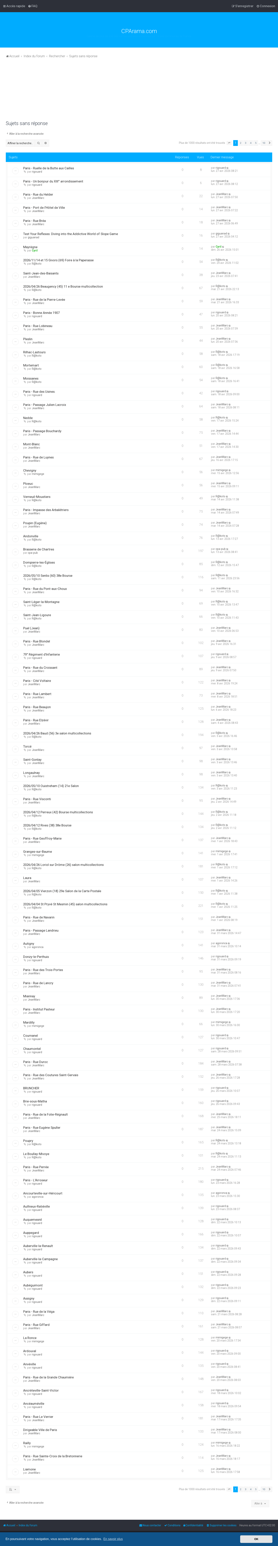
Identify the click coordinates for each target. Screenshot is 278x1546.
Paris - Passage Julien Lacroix (44, 405)
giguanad (33, 237)
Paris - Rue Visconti (37, 799)
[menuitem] (32, 6)
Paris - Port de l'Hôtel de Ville (44, 208)
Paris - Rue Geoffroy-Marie (42, 838)
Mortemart (31, 365)
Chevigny (29, 470)
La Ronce (29, 1338)
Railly (27, 1443)
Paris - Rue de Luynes (38, 457)
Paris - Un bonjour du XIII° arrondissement (53, 181)
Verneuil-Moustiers (36, 497)
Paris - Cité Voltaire (37, 681)
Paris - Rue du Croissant (40, 668)
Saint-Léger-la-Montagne (41, 602)
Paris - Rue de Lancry (38, 983)
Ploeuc (28, 484)
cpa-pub (33, 552)
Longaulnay (31, 773)
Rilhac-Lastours (34, 352)
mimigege (38, 473)
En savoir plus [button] (113, 1539)
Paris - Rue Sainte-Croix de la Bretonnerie (52, 1456)
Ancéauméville (33, 1403)
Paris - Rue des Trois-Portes (43, 970)
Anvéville (29, 1364)
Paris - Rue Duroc (35, 1062)
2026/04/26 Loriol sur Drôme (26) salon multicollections (63, 865)
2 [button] (240, 142)
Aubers (28, 1272)
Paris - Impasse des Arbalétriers (46, 510)
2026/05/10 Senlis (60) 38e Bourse (47, 576)
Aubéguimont (33, 1285)
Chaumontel (32, 1049)
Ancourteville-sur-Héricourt (42, 1193)
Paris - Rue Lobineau (37, 326)
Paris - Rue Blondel (36, 641)
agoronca (37, 947)
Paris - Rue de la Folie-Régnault (45, 1114)
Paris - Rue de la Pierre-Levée (44, 300)
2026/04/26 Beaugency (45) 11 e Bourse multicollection (63, 286)
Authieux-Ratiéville (36, 1206)
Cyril (35, 250)
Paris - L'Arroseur (35, 1180)
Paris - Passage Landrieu (40, 930)
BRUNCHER (31, 1088)
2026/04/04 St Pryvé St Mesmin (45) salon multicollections (65, 904)
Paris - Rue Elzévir (36, 720)
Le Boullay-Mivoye (36, 1154)
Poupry (28, 1141)
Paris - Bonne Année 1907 (41, 313)
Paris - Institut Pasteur (39, 1009)
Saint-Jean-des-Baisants (40, 273)
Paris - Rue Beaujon (37, 707)
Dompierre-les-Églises (39, 562)
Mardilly (29, 1022)
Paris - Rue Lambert (37, 694)
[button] (229, 143)
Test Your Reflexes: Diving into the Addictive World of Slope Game (70, 234)
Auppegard (31, 1233)
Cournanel (30, 1035)
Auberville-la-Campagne (40, 1259)
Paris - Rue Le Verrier (38, 1417)
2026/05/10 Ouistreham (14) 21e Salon (51, 786)
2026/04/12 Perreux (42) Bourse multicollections (58, 812)
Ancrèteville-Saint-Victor (41, 1390)
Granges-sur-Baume (37, 851)
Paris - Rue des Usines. (39, 392)
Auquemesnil (32, 1219)
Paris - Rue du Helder (38, 194)
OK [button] (256, 1539)
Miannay (29, 996)
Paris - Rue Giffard (36, 1325)
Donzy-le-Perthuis (36, 957)
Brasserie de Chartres (38, 549)
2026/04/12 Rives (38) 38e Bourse (47, 825)
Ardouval (29, 1351)
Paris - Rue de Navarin (38, 917)
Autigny (28, 943)
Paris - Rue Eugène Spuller (41, 1127)
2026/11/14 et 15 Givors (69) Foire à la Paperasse (58, 260)
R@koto (37, 263)
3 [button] (245, 142)
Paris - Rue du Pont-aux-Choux (45, 589)
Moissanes (30, 378)
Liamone (29, 1469)
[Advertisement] (139, 92)
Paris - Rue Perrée (36, 1167)
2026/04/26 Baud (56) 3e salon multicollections (57, 733)
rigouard (37, 171)
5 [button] (255, 142)
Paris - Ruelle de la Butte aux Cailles (48, 168)
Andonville (30, 536)
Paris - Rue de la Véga (38, 1311)
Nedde (28, 418)
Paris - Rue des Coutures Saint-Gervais (50, 1075)
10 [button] (263, 142)
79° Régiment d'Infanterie (41, 654)
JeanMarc (38, 197)
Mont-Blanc (31, 444)
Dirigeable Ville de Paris (40, 1430)
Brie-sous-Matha (35, 1101)
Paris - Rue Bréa (34, 221)
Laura (27, 878)
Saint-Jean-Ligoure (37, 615)
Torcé (27, 746)
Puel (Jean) (31, 628)
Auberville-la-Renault (38, 1246)
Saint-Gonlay (32, 760)
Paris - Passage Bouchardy (42, 431)
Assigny (28, 1298)
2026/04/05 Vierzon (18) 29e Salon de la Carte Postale (62, 891)
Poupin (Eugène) (35, 523)
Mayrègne (30, 247)
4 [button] (250, 142)
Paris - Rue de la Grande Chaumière (48, 1377)
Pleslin (27, 339)
